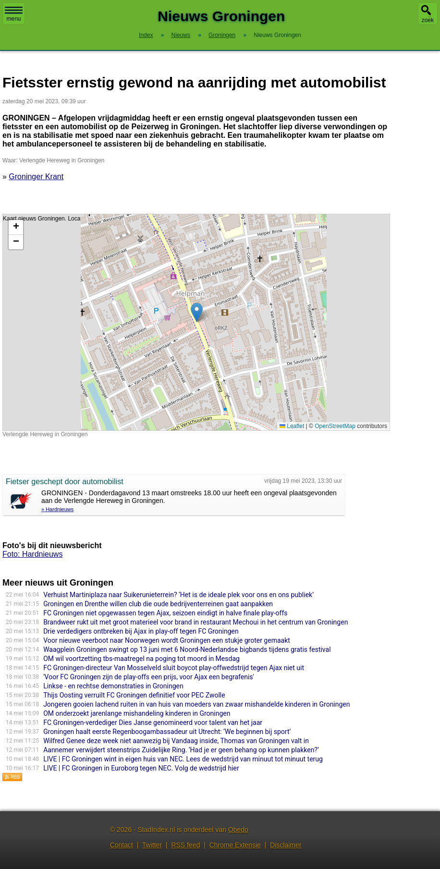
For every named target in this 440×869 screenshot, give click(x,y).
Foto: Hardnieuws (32, 554)
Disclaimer (285, 845)
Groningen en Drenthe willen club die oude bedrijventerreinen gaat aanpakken (158, 604)
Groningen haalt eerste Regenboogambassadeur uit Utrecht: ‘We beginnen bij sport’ (167, 731)
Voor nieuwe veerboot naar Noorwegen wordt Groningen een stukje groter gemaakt (166, 640)
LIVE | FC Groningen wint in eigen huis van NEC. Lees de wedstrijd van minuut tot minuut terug (183, 759)
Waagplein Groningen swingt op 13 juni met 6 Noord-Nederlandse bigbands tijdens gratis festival (186, 649)
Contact (121, 845)
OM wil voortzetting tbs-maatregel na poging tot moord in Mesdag (141, 658)
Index (146, 35)
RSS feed (185, 845)
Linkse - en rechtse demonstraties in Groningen (113, 686)
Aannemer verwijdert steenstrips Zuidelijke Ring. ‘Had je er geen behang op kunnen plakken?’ (181, 750)
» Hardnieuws (57, 509)
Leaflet (292, 426)
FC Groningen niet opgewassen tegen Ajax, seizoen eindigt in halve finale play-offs (165, 613)
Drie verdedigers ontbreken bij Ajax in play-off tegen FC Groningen (141, 631)
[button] (197, 312)
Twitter (152, 845)
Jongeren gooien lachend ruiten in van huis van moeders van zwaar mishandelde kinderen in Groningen (196, 704)
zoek (428, 20)
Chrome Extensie (234, 845)
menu (14, 14)
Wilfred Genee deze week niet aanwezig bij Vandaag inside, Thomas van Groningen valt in (176, 741)
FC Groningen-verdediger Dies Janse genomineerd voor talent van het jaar (152, 722)
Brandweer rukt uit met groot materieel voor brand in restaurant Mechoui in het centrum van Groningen (195, 622)
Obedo (238, 829)
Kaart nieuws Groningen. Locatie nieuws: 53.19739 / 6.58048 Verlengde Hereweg (195, 322)
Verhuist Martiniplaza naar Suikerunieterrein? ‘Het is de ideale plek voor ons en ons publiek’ (178, 595)
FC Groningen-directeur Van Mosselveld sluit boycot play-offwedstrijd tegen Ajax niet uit (173, 668)
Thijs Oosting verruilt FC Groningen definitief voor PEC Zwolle (134, 695)
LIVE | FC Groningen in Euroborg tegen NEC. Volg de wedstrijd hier (141, 768)
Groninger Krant (36, 176)
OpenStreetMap (335, 426)
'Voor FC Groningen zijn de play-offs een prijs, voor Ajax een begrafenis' (148, 677)
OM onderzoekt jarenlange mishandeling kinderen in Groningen (136, 713)
